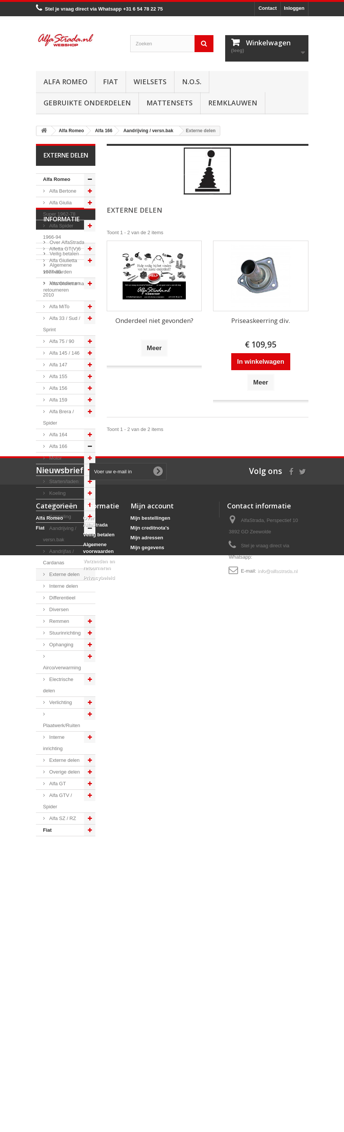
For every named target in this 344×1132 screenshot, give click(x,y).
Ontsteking (60, 470)
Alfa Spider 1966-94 (58, 231)
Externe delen (64, 574)
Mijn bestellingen (150, 1024)
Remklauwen (232, 102)
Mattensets (169, 102)
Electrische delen (58, 684)
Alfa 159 (57, 400)
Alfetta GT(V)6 (64, 249)
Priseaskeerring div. (260, 320)
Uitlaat (55, 505)
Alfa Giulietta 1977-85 (60, 266)
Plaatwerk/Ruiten (61, 725)
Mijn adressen (147, 1044)
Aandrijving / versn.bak (59, 533)
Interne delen (63, 586)
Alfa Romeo (65, 81)
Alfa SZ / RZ (62, 818)
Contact (267, 8)
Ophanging (60, 644)
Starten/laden (63, 481)
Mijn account (152, 1012)
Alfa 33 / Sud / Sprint (61, 323)
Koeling (57, 493)
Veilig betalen (63, 890)
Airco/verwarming (62, 667)
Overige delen (64, 772)
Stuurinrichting (64, 633)
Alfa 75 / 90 (61, 341)
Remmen (58, 621)
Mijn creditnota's (150, 1034)
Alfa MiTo (59, 306)
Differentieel (62, 598)
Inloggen (294, 8)
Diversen (58, 609)
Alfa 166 (57, 446)
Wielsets (150, 81)
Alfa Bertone (62, 191)
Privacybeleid (99, 1084)
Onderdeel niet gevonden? (154, 320)
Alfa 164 (57, 434)
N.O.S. (191, 81)
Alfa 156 (57, 388)
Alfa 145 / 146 (64, 353)
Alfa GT (57, 783)
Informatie (61, 859)
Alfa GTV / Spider (57, 800)
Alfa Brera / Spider (58, 417)
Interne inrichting (54, 742)
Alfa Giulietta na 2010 (63, 289)
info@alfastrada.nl (277, 1077)
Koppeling (59, 516)
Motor (55, 458)
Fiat (110, 81)
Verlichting (60, 702)
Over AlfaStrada (66, 879)
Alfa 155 (57, 376)
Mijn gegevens (148, 1054)
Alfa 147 (57, 365)
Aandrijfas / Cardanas (58, 556)
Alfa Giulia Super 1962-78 (59, 208)
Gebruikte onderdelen (87, 102)
